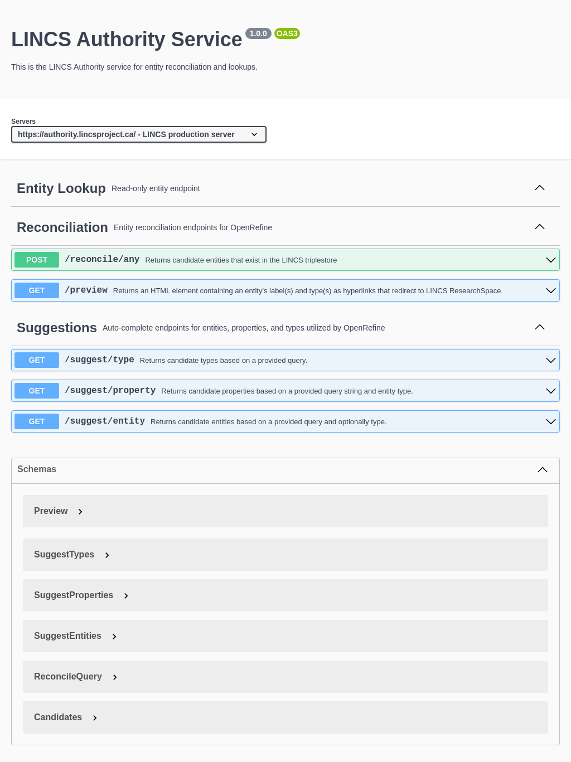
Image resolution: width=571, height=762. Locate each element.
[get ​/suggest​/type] (285, 360)
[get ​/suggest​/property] (285, 391)
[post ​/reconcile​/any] (285, 260)
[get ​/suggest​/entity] (285, 421)
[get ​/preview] (285, 290)
